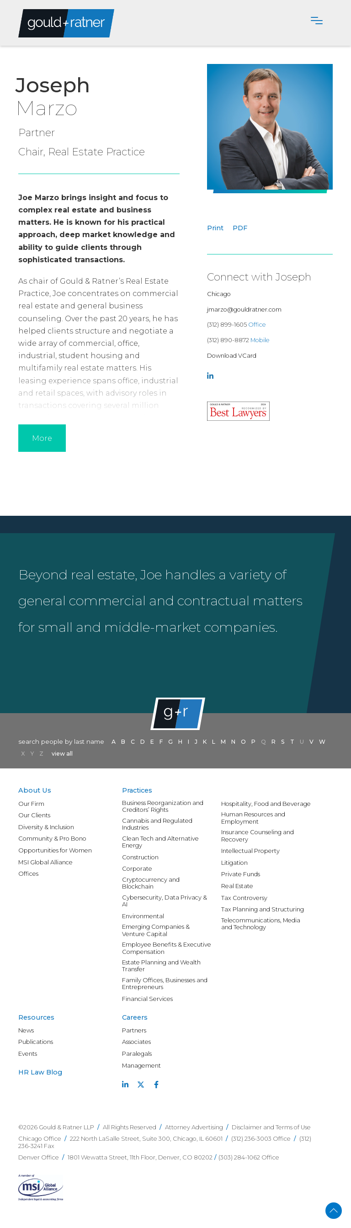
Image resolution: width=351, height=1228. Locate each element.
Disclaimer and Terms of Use (271, 1127)
